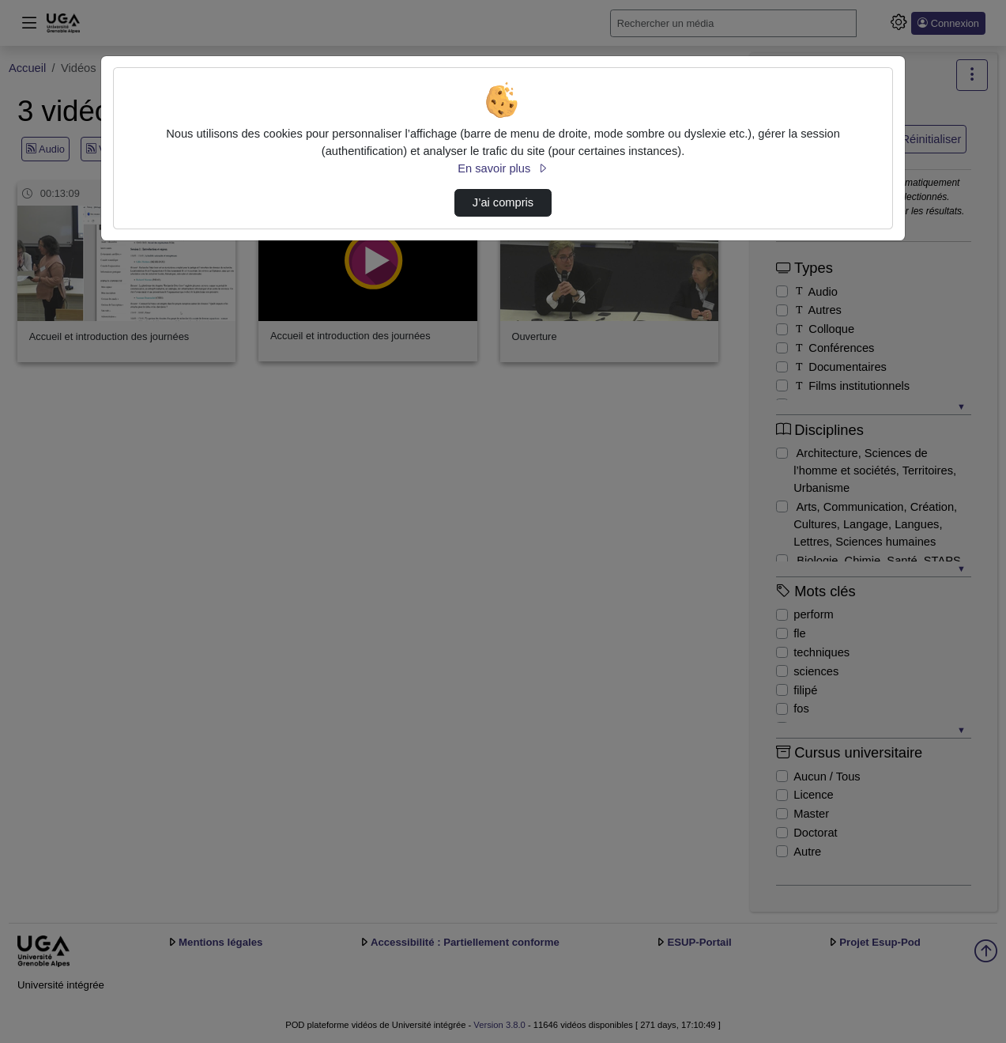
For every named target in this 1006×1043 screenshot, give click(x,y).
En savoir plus (503, 168)
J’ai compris (503, 202)
